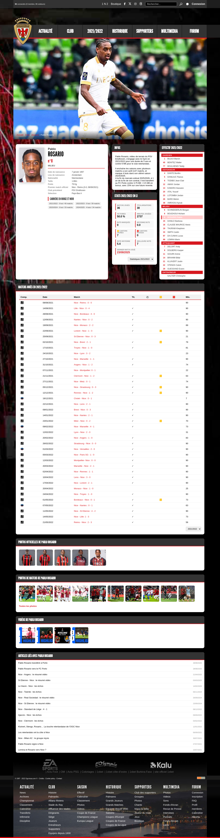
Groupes (139, 796)
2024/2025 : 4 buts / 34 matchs (88, 207)
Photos (81, 805)
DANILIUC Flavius (175, 177)
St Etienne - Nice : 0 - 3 (85, 336)
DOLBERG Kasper (175, 250)
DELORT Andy (173, 246)
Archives (24, 796)
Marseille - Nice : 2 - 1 (84, 466)
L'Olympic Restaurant (106, 764)
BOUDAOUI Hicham (176, 214)
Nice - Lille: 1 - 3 (81, 516)
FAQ (194, 800)
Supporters (144, 31)
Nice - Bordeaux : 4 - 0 (84, 314)
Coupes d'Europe (115, 817)
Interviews (168, 813)
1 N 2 (105, 4)
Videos (80, 809)
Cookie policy (50, 778)
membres (197, 809)
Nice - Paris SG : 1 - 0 (84, 455)
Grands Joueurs (114, 800)
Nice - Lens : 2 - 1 (82, 404)
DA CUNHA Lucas (175, 236)
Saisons (110, 813)
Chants (138, 805)
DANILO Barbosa (174, 221)
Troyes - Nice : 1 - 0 (83, 348)
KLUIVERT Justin (174, 261)
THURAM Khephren (176, 228)
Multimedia (169, 31)
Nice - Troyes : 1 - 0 (83, 494)
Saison (82, 787)
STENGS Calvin (174, 265)
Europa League (85, 821)
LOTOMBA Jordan (175, 195)
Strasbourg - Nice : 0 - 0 (85, 443)
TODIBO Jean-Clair (175, 181)
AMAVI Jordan (173, 184)
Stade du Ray (56, 805)
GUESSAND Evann (175, 269)
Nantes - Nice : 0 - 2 (83, 319)
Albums (196, 817)
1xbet (100, 771)
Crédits (41, 778)
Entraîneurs (55, 825)
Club (70, 31)
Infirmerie (25, 817)
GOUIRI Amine (173, 254)
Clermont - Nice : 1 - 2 (84, 376)
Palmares (111, 796)
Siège (52, 817)
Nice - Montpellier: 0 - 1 (85, 370)
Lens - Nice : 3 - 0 (82, 477)
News (23, 792)
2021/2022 (95, 31)
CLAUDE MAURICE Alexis (178, 225)
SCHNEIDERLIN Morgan (178, 210)
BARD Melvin (173, 199)
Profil (194, 805)
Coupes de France (115, 821)
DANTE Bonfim (174, 173)
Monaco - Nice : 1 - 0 (83, 488)
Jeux (137, 817)
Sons (166, 800)
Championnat (27, 800)
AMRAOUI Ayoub (174, 203)
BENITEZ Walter (174, 162)
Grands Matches (114, 805)
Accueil (20, 135)
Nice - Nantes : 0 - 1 (83, 505)
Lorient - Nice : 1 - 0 (83, 331)
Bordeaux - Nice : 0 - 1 (84, 500)
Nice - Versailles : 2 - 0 (84, 449)
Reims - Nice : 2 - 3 (83, 522)
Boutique (116, 4)
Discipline (25, 821)
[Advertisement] (148, 16)
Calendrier (25, 809)
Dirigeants (54, 813)
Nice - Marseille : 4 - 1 (84, 426)
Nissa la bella (142, 809)
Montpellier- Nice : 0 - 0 (85, 460)
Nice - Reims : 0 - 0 (83, 302)
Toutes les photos (28, 606)
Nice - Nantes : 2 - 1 (83, 415)
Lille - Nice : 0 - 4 (82, 308)
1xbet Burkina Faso (141, 771)
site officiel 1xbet (164, 771)
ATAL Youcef (172, 192)
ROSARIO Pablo (174, 217)
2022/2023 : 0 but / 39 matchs (88, 203)
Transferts (25, 813)
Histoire (53, 792)
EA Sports (50, 764)
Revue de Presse (172, 809)
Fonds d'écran (170, 805)
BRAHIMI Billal (173, 258)
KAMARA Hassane (175, 188)
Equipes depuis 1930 (60, 833)
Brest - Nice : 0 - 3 (82, 409)
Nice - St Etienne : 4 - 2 (85, 511)
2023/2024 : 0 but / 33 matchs (61, 207)
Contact (59, 778)
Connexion (198, 4)
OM (63, 771)
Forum (194, 31)
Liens (166, 825)
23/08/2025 (123, 252)
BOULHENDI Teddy (175, 166)
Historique (119, 31)
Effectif (80, 792)
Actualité (45, 31)
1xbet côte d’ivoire (116, 771)
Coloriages (88, 771)
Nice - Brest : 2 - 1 (82, 342)
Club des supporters (145, 792)
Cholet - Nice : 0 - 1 (83, 398)
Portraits (167, 817)
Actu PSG (73, 771)
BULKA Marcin (173, 159)
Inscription (197, 796)
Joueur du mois (143, 813)
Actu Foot (52, 771)
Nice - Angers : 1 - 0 (83, 438)
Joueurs (35, 135)
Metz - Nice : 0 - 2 (82, 421)
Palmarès (54, 796)
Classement (26, 805)
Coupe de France (86, 813)
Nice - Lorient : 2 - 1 (83, 483)
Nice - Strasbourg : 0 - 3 (85, 387)
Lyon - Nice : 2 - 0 (82, 432)
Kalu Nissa (160, 764)
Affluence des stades (60, 809)
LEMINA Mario (173, 239)
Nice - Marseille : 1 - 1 (84, 359)
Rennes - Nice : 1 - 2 (83, 393)
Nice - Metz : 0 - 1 (82, 381)
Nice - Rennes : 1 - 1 (83, 471)
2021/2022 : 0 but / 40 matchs (61, 203)
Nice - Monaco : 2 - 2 (83, 325)
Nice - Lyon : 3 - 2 (82, 353)
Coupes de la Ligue (116, 825)
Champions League (87, 817)
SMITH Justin (173, 232)
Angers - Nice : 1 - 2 (83, 364)
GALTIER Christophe (176, 276)
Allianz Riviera (56, 800)
